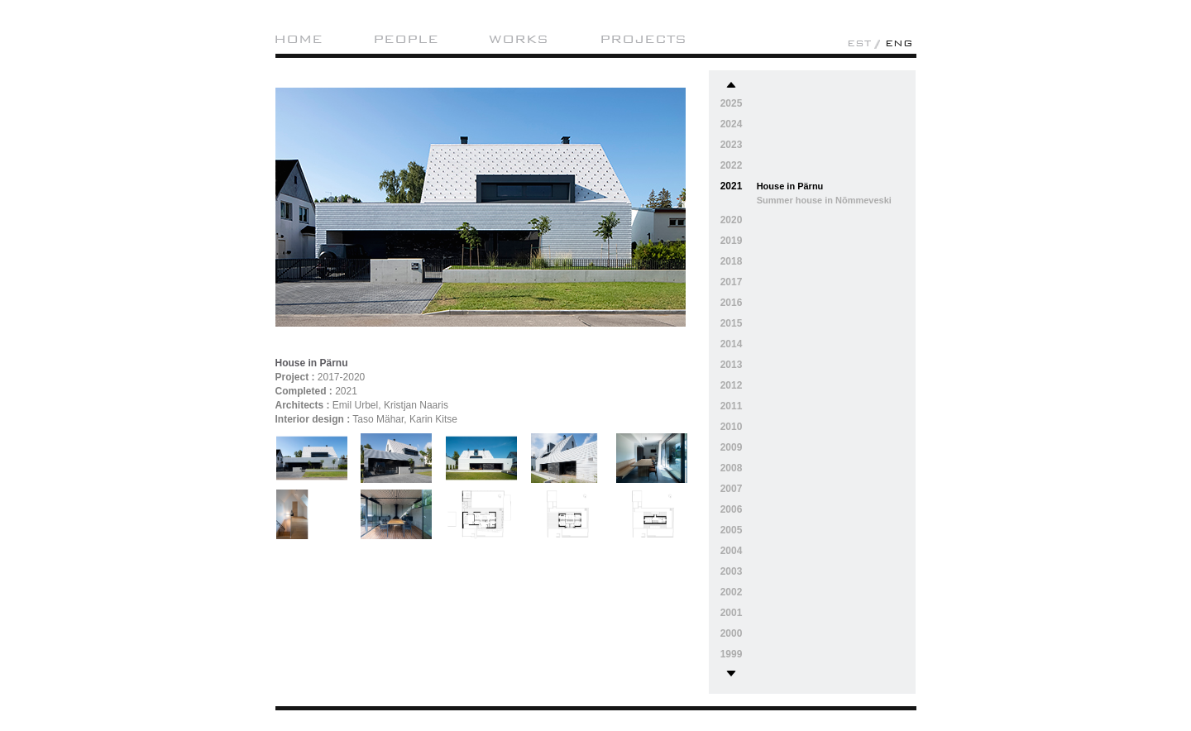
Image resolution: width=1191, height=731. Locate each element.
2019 (731, 240)
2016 (731, 302)
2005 (731, 530)
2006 (731, 509)
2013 (731, 364)
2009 (731, 447)
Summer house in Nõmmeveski (824, 200)
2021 (731, 186)
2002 (731, 592)
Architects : (302, 405)
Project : (295, 377)
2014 (731, 344)
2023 (731, 144)
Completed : (303, 391)
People (405, 39)
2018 (731, 261)
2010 (731, 426)
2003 (731, 571)
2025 (731, 103)
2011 (731, 406)
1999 (731, 654)
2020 (731, 220)
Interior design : (313, 419)
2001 (731, 613)
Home (298, 39)
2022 (731, 165)
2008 (731, 468)
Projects (643, 39)
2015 (731, 323)
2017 (731, 282)
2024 (731, 124)
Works (518, 39)
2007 (731, 488)
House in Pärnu (790, 186)
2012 (731, 385)
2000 (731, 633)
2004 (731, 551)
